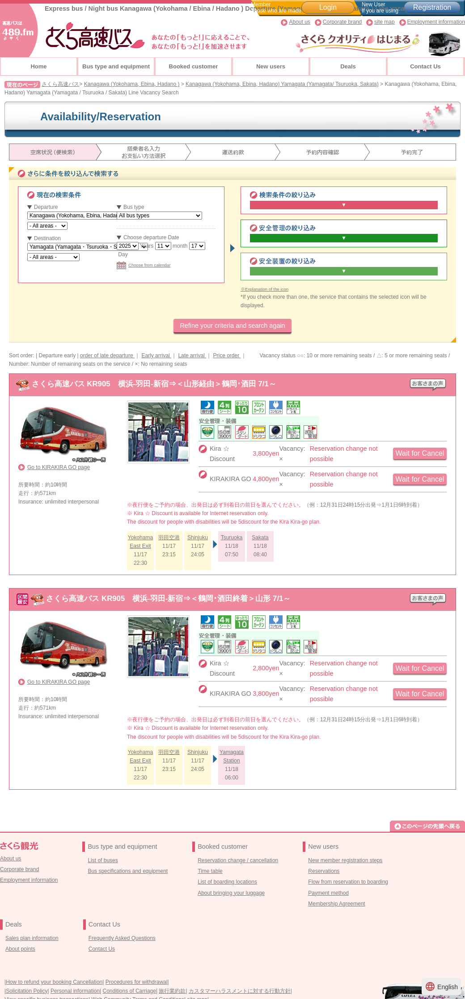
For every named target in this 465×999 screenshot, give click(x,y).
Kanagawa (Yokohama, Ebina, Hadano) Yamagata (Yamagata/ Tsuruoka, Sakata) (282, 84)
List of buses (103, 860)
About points (20, 949)
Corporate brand (342, 22)
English (441, 986)
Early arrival (156, 355)
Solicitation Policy (26, 991)
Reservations (323, 871)
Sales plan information (32, 938)
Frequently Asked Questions (122, 938)
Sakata (260, 537)
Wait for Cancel (420, 453)
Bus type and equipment (116, 66)
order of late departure (107, 355)
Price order (227, 355)
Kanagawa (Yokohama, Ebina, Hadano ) (132, 84)
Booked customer (193, 66)
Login (328, 7)
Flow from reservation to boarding (348, 882)
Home (38, 66)
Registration (432, 7)
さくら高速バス (60, 84)
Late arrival (192, 355)
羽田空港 (169, 537)
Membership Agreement (336, 904)
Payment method (328, 893)
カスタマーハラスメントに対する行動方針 (240, 991)
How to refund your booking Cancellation (54, 982)
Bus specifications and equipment (128, 871)
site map (384, 22)
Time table (210, 871)
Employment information (436, 22)
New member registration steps (345, 860)
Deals (348, 66)
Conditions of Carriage (129, 991)
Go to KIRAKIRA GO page (58, 467)
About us (299, 22)
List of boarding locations (227, 882)
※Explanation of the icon (264, 289)
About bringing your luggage (231, 893)
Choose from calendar (143, 264)
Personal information (75, 991)
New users (270, 66)
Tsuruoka (232, 537)
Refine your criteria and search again (232, 325)
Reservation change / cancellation (238, 860)
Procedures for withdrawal (137, 982)
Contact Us (425, 66)
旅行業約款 (172, 991)
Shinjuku (197, 537)
